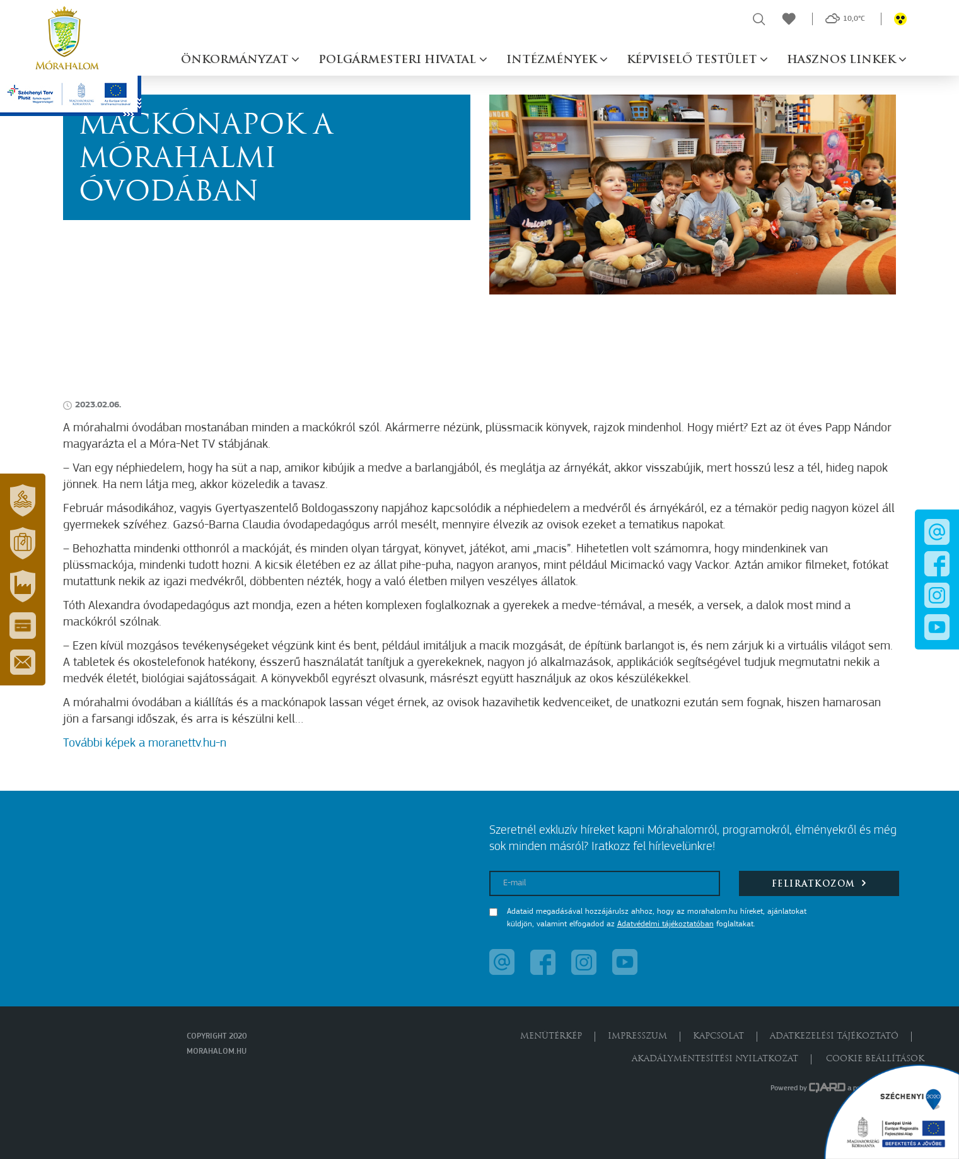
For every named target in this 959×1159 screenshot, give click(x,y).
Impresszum (637, 1036)
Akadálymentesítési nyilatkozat (715, 1059)
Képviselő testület (693, 60)
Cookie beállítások (875, 1059)
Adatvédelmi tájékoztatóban (665, 924)
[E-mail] (605, 883)
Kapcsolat (718, 1036)
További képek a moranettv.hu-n (144, 743)
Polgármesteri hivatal (398, 60)
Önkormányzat (236, 60)
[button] (22, 500)
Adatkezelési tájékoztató (834, 1036)
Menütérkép (551, 1036)
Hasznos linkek (842, 60)
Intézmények (553, 60)
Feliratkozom (819, 883)
